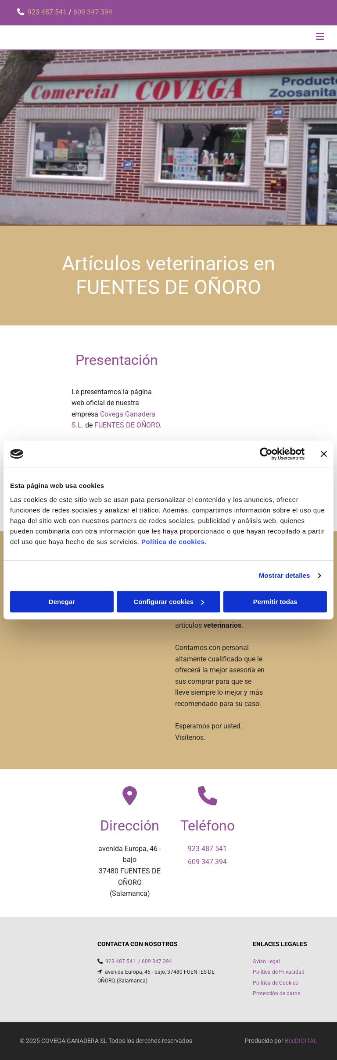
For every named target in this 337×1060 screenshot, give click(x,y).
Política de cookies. (174, 541)
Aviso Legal (266, 961)
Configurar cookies (168, 601)
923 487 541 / (122, 961)
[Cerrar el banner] (324, 454)
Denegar (62, 601)
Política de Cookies (275, 983)
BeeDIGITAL (301, 1040)
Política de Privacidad (279, 972)
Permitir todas (275, 601)
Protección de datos (276, 993)
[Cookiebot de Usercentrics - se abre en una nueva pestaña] (266, 453)
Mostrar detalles (284, 575)
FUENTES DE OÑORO (127, 425)
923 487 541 (48, 12)
